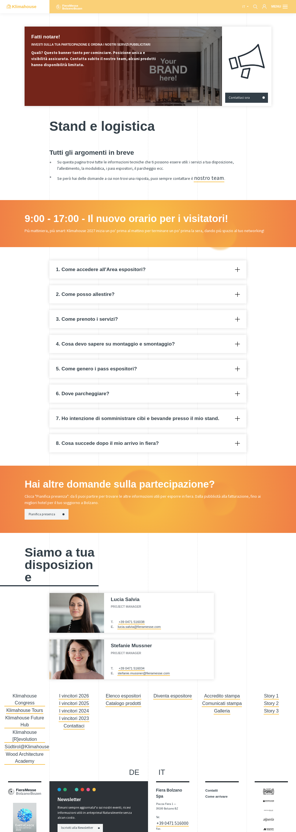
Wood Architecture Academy (24, 722)
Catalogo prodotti (123, 697)
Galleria (222, 703)
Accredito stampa (222, 692)
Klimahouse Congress (24, 692)
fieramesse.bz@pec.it (169, 798)
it (244, 6)
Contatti (211, 753)
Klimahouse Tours (25, 697)
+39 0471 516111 (172, 785)
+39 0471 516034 (132, 665)
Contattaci (74, 714)
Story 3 (271, 703)
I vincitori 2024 (74, 703)
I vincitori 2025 (74, 697)
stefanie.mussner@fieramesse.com (144, 670)
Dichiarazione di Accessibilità (166, 809)
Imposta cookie (247, 823)
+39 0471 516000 (171, 780)
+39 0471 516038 (132, 619)
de (134, 735)
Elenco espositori (123, 692)
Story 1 (271, 692)
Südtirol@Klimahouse (24, 714)
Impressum (212, 823)
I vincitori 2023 (74, 709)
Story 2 (271, 697)
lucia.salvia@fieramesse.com (139, 624)
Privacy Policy (228, 823)
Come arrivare (216, 759)
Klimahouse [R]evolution (24, 709)
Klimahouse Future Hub (24, 703)
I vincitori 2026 (74, 692)
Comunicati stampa (222, 697)
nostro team (204, 176)
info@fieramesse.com (169, 793)
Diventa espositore (172, 692)
